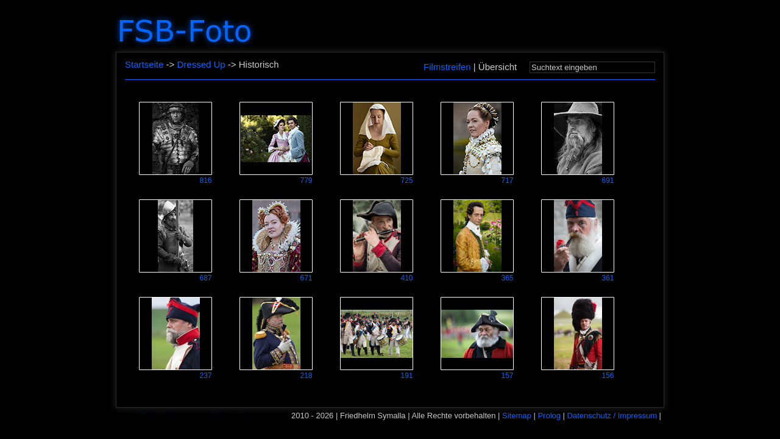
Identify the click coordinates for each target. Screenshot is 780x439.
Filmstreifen (447, 67)
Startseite (144, 64)
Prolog (549, 415)
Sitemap (516, 415)
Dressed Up (201, 64)
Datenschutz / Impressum (612, 415)
